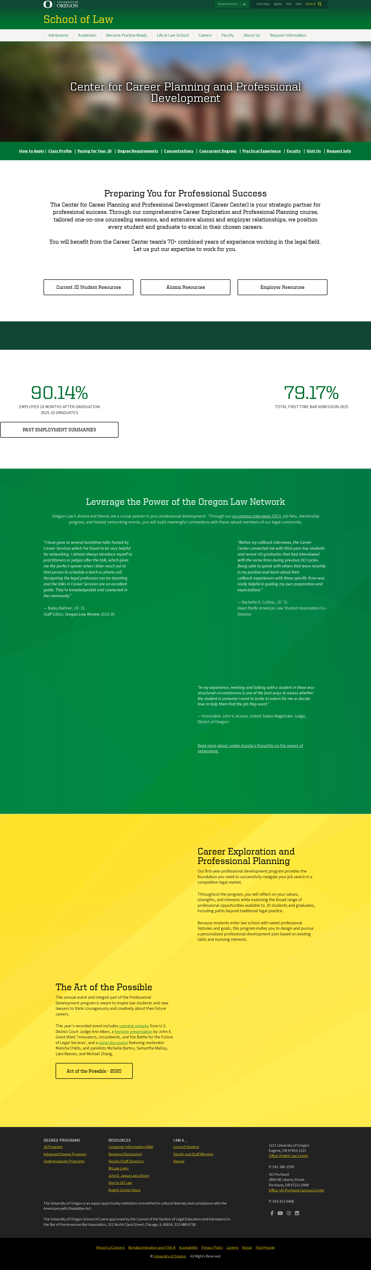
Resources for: (228, 4)
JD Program (53, 1146)
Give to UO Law (120, 1182)
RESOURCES (119, 1140)
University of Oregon (170, 1256)
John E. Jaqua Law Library (128, 1175)
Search (311, 4)
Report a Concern (110, 1247)
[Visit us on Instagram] (289, 1213)
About (247, 1247)
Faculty (227, 35)
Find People (265, 1247)
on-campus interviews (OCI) (256, 516)
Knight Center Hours (124, 1190)
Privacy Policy (212, 1247)
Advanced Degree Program (65, 1154)
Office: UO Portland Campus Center (297, 1190)
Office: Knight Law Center (289, 1155)
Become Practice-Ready (126, 35)
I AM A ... (180, 1140)
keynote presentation (133, 1031)
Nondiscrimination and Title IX (152, 1247)
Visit (288, 4)
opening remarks (134, 1026)
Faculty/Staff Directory (126, 1161)
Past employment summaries (59, 429)
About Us (252, 35)
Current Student (186, 1146)
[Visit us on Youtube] (280, 1213)
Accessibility (188, 1247)
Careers (205, 35)
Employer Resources (283, 287)
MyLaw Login (118, 1168)
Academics (87, 35)
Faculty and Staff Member (193, 1154)
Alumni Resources (185, 287)
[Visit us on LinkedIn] (297, 1213)
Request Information (288, 35)
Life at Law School (173, 35)
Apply (278, 4)
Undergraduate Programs (64, 1161)
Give (299, 4)
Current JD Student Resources (88, 287)
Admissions (58, 35)
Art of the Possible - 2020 (94, 1070)
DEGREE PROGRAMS (62, 1140)
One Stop (263, 4)
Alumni (178, 1161)
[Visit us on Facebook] (272, 1213)
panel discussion (113, 1042)
